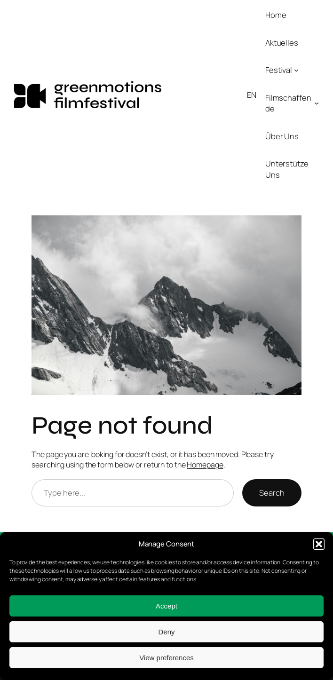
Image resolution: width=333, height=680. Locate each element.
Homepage (205, 464)
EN (251, 94)
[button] (319, 544)
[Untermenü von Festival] (296, 70)
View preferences (166, 658)
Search (271, 492)
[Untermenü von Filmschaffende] (316, 103)
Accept (166, 606)
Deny (166, 632)
